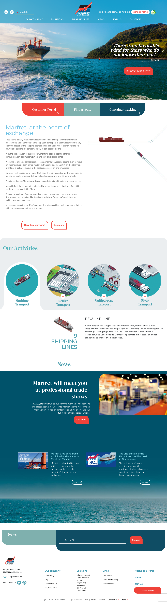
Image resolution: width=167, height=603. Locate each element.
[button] (24, 12)
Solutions (57, 19)
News (101, 19)
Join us (117, 19)
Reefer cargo (82, 585)
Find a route (105, 12)
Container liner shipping (83, 579)
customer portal (140, 12)
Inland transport (83, 575)
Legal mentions (75, 600)
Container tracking (121, 12)
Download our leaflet (34, 225)
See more (59, 225)
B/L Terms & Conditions (81, 589)
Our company (34, 19)
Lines (106, 570)
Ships (47, 580)
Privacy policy (90, 600)
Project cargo (82, 583)
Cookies (102, 600)
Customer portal (109, 584)
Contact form (147, 590)
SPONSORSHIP (51, 588)
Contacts (135, 19)
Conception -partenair (118, 600)
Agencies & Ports (144, 570)
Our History (49, 576)
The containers (51, 584)
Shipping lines (80, 19)
